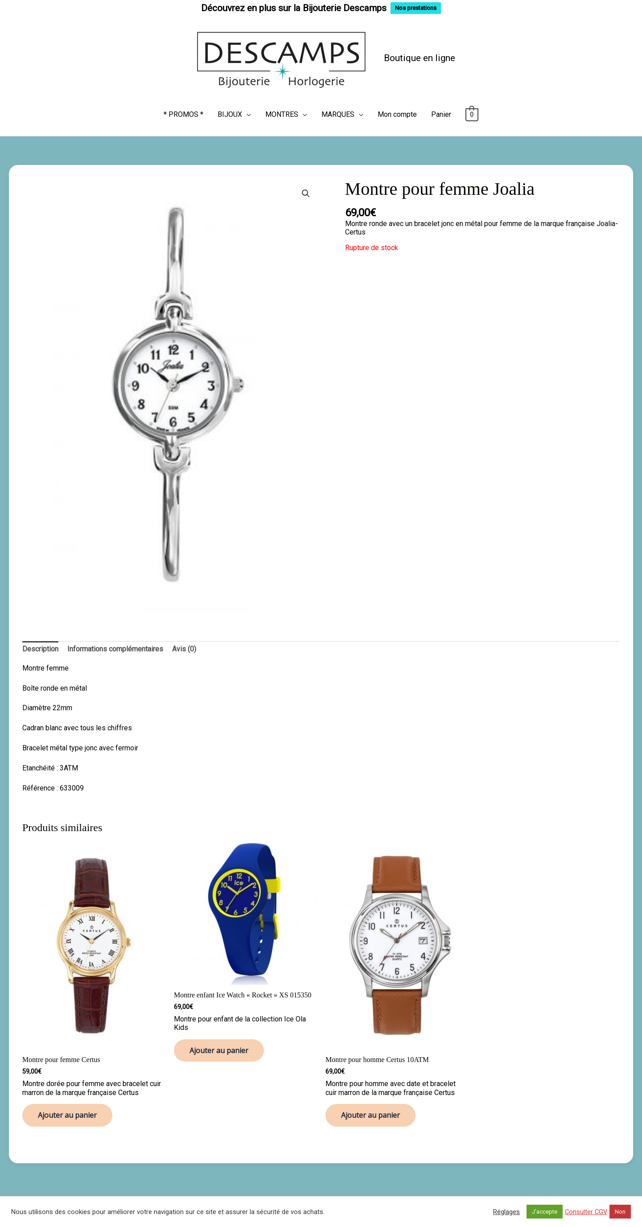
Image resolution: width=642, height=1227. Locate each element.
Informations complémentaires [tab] (115, 644)
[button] (306, 189)
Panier (441, 110)
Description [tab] (40, 644)
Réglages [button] (506, 1212)
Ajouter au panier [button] (67, 1111)
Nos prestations (415, 7)
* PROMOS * (183, 110)
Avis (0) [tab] (184, 644)
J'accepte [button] (544, 1211)
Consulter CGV (586, 1212)
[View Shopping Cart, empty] (471, 110)
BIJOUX (230, 110)
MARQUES (337, 110)
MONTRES (281, 110)
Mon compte (397, 110)
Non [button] (620, 1211)
